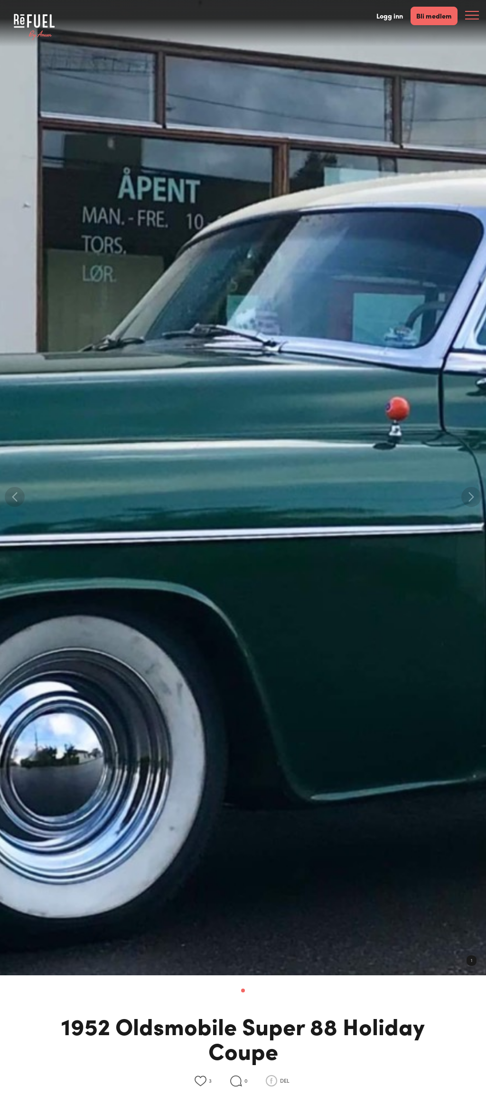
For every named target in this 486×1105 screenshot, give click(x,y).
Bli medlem (434, 15)
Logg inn (389, 15)
